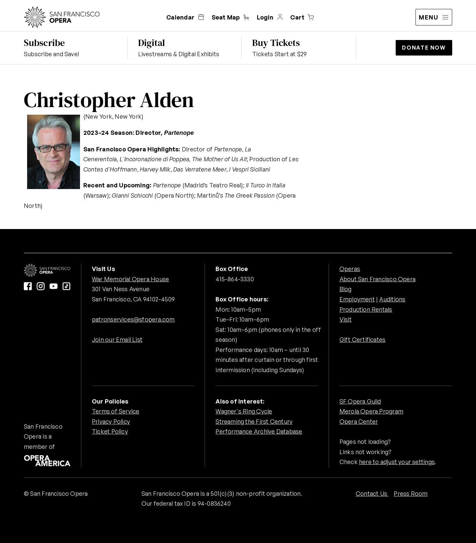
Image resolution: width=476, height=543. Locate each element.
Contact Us (372, 493)
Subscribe (44, 42)
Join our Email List (117, 339)
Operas (349, 268)
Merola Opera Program (371, 411)
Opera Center (358, 421)
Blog (345, 288)
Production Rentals (365, 309)
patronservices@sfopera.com (133, 319)
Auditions (392, 299)
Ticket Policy (110, 431)
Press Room (410, 493)
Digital (151, 42)
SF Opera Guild (360, 401)
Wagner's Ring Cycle (244, 411)
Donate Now (424, 47)
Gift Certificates (362, 339)
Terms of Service (115, 411)
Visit (345, 319)
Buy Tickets (276, 42)
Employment (357, 299)
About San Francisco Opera (377, 279)
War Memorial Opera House (130, 279)
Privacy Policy (111, 421)
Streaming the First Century (254, 421)
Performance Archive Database (259, 431)
